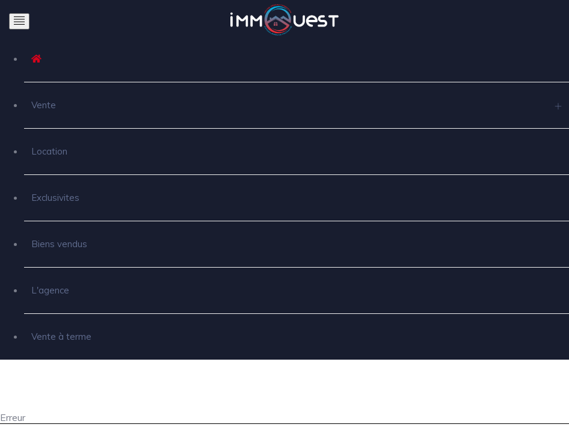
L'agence (50, 290)
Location (49, 151)
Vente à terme (61, 336)
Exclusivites (55, 197)
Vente (43, 105)
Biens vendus (59, 244)
